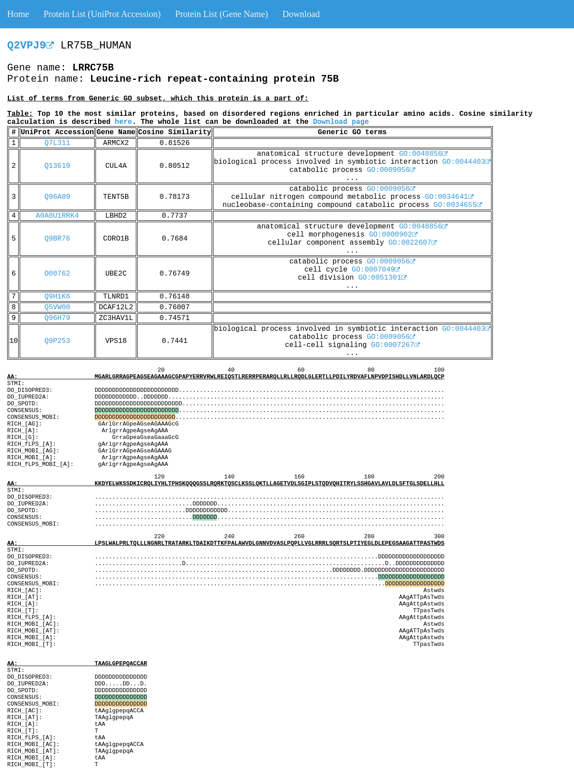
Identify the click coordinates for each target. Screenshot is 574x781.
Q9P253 (57, 341)
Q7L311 (57, 143)
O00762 (57, 274)
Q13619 (57, 166)
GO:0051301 (382, 278)
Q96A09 (57, 197)
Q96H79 (57, 318)
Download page (341, 122)
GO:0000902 (393, 235)
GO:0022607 (412, 243)
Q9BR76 (57, 239)
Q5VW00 (57, 307)
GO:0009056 (391, 170)
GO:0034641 (449, 197)
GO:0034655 (458, 205)
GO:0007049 (376, 270)
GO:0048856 (423, 154)
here (123, 122)
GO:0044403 (466, 162)
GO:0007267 (395, 345)
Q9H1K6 (57, 297)
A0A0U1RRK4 (57, 216)
